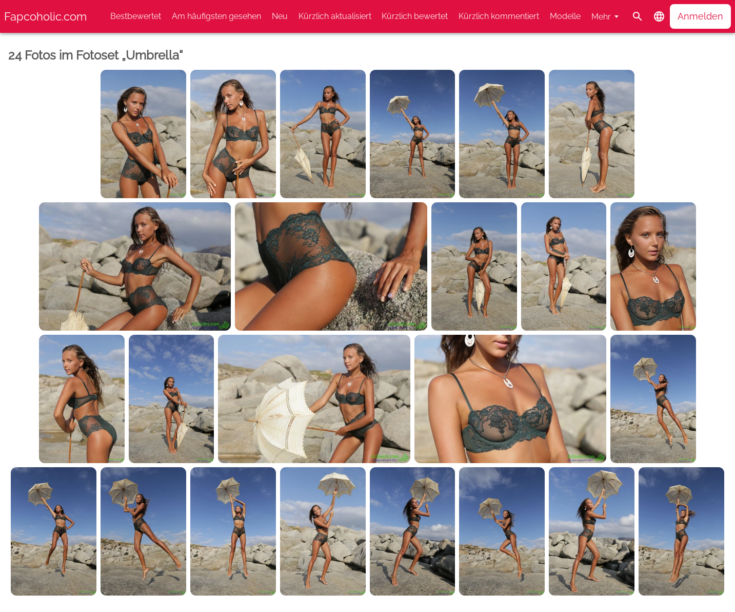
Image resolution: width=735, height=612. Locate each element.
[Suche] (637, 16)
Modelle (565, 16)
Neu (280, 16)
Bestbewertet (135, 16)
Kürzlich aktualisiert (335, 16)
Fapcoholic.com (45, 16)
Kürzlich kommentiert (499, 16)
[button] (659, 16)
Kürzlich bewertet (415, 16)
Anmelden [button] (700, 16)
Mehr (601, 17)
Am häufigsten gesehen (216, 16)
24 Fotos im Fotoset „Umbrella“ (95, 55)
